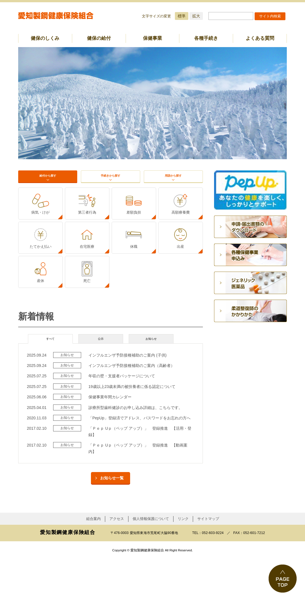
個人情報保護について (151, 575)
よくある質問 (260, 38)
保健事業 (152, 38)
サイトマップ (208, 575)
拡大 (196, 16)
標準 (182, 16)
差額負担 (134, 235)
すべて (50, 393)
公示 (101, 393)
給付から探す (47, 183)
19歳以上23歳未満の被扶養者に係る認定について (131, 442)
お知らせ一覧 (112, 534)
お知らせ (151, 393)
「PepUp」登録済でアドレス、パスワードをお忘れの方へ (139, 474)
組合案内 (93, 575)
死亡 (87, 329)
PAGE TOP (283, 579)
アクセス (116, 575)
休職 (133, 282)
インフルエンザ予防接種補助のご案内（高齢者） (131, 422)
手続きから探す (110, 183)
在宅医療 (87, 282)
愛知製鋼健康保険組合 (56, 15)
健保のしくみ (45, 38)
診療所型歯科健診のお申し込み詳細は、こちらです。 (135, 463)
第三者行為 (87, 235)
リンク (183, 575)
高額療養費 (180, 235)
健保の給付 (99, 38)
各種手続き (206, 38)
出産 (180, 282)
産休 (40, 329)
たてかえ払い (40, 282)
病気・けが (40, 235)
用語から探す (173, 183)
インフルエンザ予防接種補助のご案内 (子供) (127, 411)
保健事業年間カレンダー (110, 453)
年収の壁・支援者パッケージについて (121, 432)
